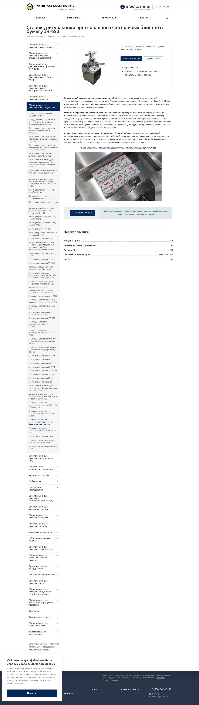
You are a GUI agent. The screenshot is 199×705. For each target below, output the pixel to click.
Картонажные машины (39, 617)
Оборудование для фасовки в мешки (38, 624)
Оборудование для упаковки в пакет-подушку (41, 45)
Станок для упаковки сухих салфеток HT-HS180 (40, 114)
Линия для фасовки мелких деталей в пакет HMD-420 (40, 155)
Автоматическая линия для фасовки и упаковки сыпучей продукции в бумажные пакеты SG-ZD (42, 182)
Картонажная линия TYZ (39, 229)
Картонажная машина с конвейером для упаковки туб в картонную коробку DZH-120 (42, 275)
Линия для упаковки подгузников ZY (43, 203)
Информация (110, 18)
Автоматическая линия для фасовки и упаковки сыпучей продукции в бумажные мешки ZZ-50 (41, 163)
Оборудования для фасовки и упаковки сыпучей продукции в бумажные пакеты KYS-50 (41, 122)
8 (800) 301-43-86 (138, 6)
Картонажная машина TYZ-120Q (42, 371)
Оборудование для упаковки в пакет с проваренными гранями (40, 88)
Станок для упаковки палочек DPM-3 (41, 307)
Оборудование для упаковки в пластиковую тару (40, 458)
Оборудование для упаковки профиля (38, 525)
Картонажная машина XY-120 (41, 436)
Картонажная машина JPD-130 (41, 318)
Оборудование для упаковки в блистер (38, 97)
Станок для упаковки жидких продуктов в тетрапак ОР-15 (41, 441)
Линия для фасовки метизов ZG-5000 (42, 254)
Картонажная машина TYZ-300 (41, 259)
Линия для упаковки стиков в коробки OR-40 (41, 191)
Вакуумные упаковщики (40, 532)
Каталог (41, 18)
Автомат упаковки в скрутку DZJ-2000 (42, 447)
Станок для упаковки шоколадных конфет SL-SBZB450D (38, 324)
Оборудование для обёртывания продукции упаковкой (40, 602)
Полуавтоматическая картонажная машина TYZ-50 (41, 197)
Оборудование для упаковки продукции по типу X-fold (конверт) (39, 591)
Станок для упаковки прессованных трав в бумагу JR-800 (42, 430)
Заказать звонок (162, 7)
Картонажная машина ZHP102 (41, 367)
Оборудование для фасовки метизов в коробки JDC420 (40, 268)
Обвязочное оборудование (41, 574)
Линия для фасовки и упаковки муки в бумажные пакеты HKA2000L (41, 130)
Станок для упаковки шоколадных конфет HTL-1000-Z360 (42, 332)
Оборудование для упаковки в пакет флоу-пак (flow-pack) (41, 66)
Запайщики (33, 611)
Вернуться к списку (36, 661)
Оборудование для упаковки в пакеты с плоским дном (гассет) (39, 55)
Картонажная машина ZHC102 (41, 356)
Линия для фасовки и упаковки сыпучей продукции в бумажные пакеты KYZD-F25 (42, 139)
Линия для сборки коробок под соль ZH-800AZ (42, 218)
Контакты (145, 18)
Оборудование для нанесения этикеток (38, 508)
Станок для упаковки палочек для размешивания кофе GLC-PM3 (43, 301)
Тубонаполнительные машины (39, 539)
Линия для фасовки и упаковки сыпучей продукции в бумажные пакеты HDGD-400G (42, 147)
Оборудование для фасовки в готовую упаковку (38, 557)
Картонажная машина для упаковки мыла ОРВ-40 (39, 313)
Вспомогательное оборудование (37, 633)
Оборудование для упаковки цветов (38, 582)
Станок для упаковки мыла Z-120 (42, 296)
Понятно (32, 693)
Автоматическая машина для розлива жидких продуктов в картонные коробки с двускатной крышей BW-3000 (41, 246)
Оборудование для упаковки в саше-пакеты (40, 548)
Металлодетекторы (38, 475)
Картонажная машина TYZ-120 (41, 374)
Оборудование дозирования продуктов (40, 467)
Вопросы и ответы (130, 689)
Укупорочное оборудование (35, 488)
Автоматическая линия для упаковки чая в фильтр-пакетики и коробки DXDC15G (42, 388)
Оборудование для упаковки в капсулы (38, 516)
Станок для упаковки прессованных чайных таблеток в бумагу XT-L (42, 405)
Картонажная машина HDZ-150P (42, 363)
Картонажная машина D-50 (40, 382)
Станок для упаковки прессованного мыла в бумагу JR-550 (41, 413)
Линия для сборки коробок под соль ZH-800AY (42, 224)
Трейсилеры (34, 481)
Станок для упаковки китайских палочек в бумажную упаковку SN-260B (42, 341)
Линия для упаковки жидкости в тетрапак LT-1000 (42, 234)
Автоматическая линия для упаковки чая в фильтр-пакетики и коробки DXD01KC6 (42, 396)
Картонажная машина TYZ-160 (41, 263)
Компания (73, 18)
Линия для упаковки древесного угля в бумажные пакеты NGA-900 (42, 173)
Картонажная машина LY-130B (41, 359)
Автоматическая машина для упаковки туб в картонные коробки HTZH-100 (41, 210)
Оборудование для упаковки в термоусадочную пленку (40, 498)
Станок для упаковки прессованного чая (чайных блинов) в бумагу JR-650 (40, 422)
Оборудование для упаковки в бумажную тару (41, 106)
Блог (94, 689)
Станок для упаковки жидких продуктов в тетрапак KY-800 (41, 282)
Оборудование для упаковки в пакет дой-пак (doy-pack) (41, 77)
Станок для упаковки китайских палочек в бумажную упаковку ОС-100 (42, 349)
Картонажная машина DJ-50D (41, 239)
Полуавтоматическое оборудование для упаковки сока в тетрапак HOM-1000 (41, 290)
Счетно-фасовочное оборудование (38, 567)
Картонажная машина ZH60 (40, 378)
